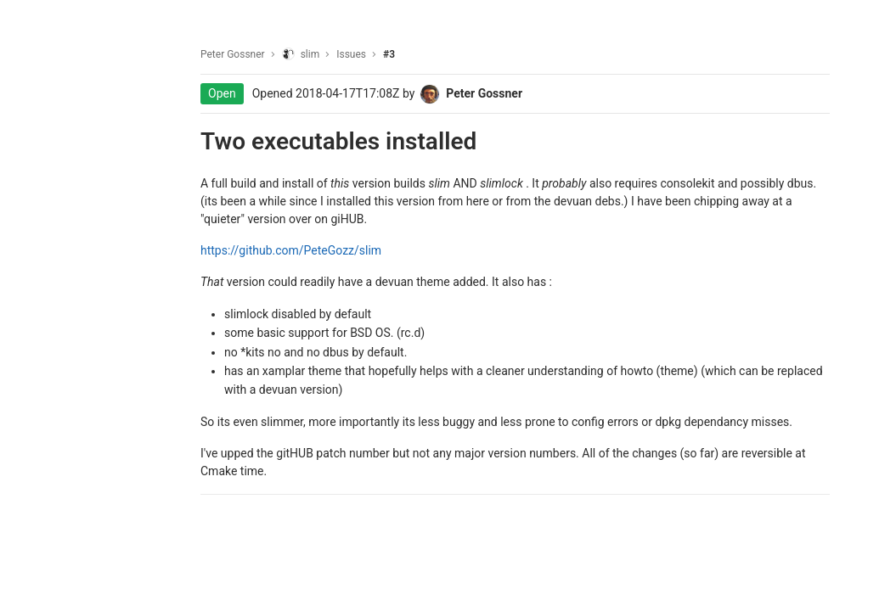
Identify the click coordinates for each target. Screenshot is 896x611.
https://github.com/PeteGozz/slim (290, 250)
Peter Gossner (232, 54)
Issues (351, 54)
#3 (389, 54)
